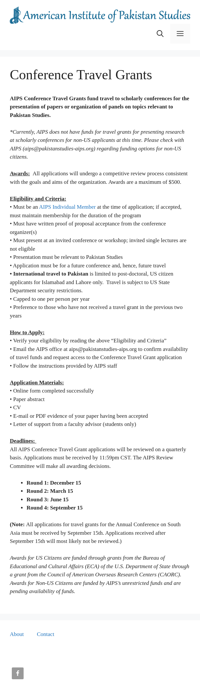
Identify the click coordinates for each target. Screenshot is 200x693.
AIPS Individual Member (67, 207)
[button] (160, 34)
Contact (45, 634)
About (17, 634)
